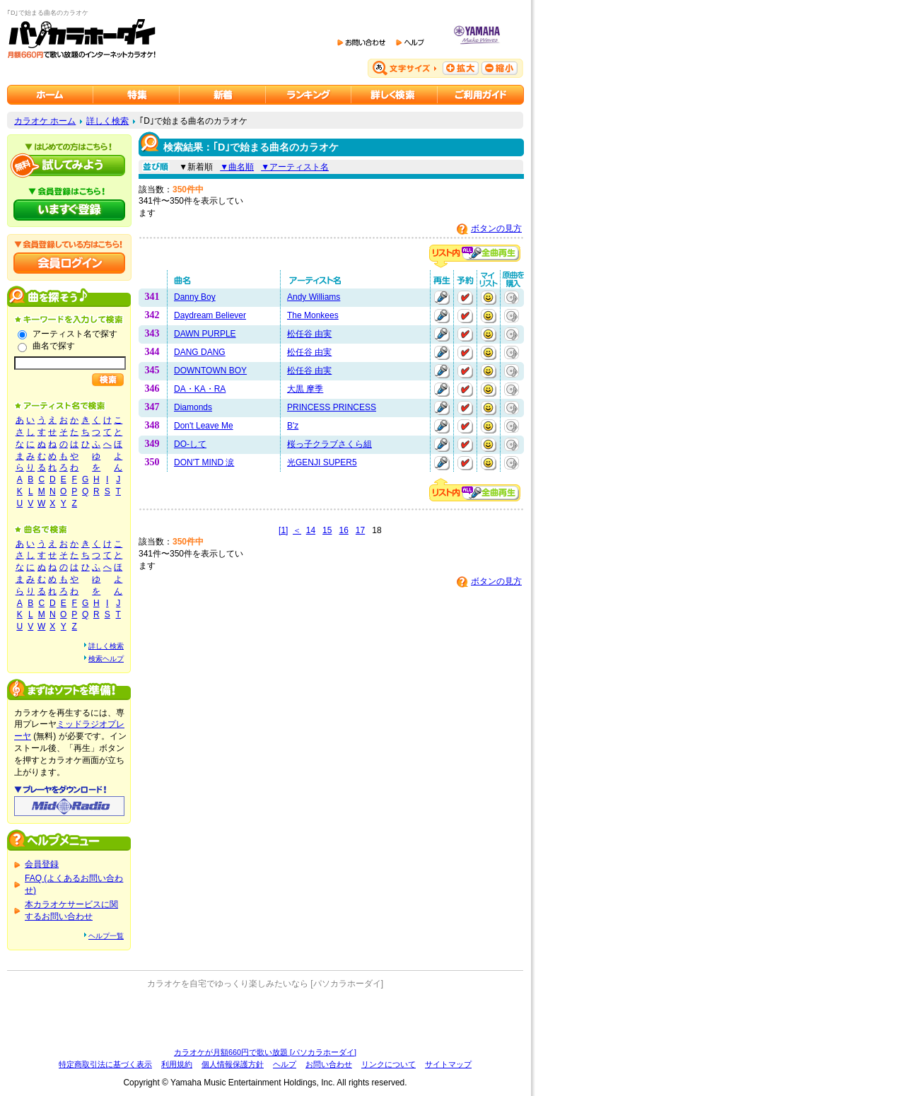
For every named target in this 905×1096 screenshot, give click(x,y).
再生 (442, 298)
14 (310, 530)
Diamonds (193, 407)
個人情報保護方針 (233, 1064)
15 (327, 530)
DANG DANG (200, 352)
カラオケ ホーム (45, 121)
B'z (292, 426)
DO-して (190, 444)
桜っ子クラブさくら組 (329, 444)
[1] (283, 530)
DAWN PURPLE (205, 334)
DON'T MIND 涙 (204, 462)
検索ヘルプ (106, 659)
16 (343, 530)
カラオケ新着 (223, 95)
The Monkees (313, 315)
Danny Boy (195, 297)
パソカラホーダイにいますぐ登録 (69, 210)
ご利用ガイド (481, 95)
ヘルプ (284, 1064)
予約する (465, 298)
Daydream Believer (210, 315)
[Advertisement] (265, 1018)
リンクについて (388, 1064)
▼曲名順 (237, 167)
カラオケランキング (308, 95)
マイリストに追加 (488, 298)
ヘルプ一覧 (106, 936)
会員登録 (42, 864)
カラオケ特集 (136, 95)
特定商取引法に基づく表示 (105, 1064)
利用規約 (176, 1064)
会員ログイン (69, 263)
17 (360, 530)
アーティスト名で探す (75, 334)
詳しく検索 (107, 121)
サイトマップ (448, 1064)
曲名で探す (54, 346)
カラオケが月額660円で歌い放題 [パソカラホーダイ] (265, 1052)
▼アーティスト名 (295, 167)
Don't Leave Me (203, 426)
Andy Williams (313, 297)
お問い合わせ (328, 1064)
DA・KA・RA (200, 389)
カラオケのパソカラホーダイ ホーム (50, 95)
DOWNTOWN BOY (210, 370)
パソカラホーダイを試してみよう (69, 165)
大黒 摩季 (305, 389)
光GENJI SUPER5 (322, 462)
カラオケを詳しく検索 (394, 95)
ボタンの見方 (496, 228)
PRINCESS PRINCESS (331, 407)
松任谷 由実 (309, 334)
